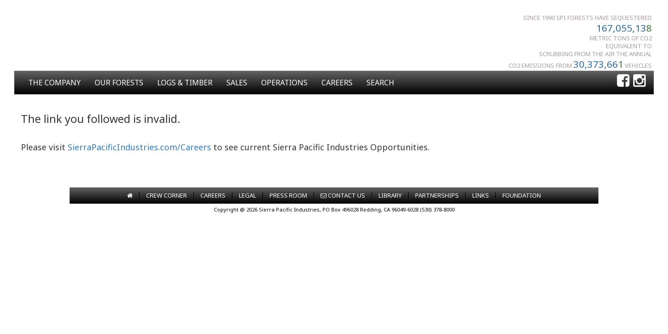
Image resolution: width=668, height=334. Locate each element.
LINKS (480, 195)
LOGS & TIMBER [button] (184, 82)
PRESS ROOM (288, 195)
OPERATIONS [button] (284, 82)
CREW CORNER (166, 195)
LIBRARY (390, 195)
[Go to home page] (130, 195)
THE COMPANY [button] (54, 82)
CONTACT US (343, 195)
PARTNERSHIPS (437, 195)
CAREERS (337, 82)
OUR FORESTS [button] (119, 82)
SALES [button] (236, 82)
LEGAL (247, 195)
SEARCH (380, 82)
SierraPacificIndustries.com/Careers (139, 147)
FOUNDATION (521, 195)
